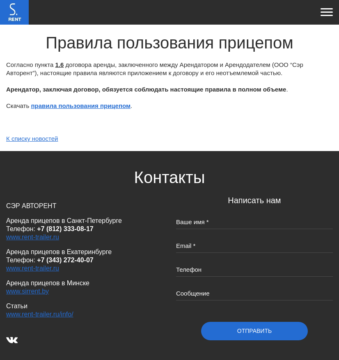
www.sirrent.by (27, 291)
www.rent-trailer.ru (32, 237)
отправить (254, 331)
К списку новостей (32, 138)
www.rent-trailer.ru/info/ (39, 314)
